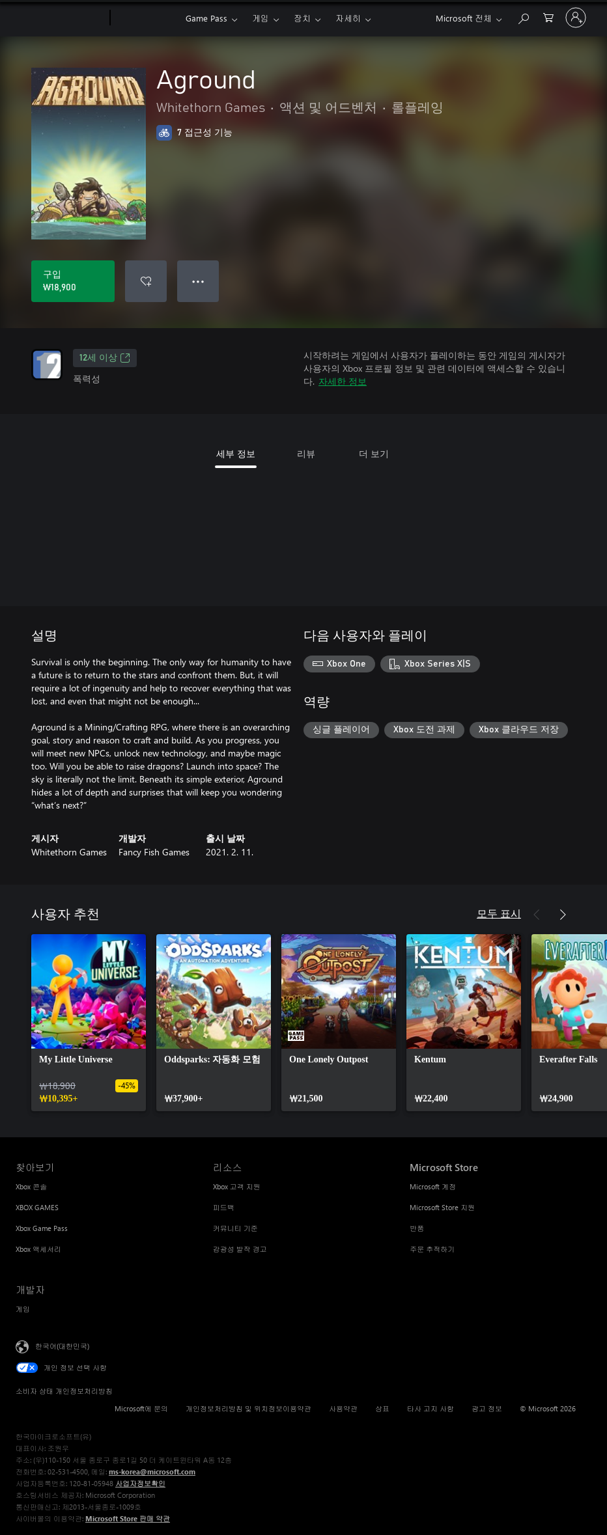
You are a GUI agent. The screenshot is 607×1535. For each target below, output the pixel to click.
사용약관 (343, 1408)
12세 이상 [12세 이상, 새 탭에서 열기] (104, 358)
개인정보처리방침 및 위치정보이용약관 (248, 1408)
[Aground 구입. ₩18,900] (73, 281)
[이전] (537, 915)
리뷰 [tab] (306, 453)
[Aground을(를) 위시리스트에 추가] (146, 281)
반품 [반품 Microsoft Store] (417, 1228)
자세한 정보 (342, 381)
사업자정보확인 (140, 1483)
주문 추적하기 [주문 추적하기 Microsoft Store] (432, 1249)
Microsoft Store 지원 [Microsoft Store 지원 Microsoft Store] (442, 1207)
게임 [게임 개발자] (23, 1309)
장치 (302, 17)
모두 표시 (499, 913)
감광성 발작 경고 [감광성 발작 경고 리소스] (240, 1249)
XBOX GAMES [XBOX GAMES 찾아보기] (37, 1207)
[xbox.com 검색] (523, 16)
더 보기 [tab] (374, 453)
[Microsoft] (60, 18)
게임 (260, 17)
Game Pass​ (206, 17)
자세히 (348, 17)
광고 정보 (487, 1408)
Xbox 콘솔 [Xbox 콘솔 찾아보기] (31, 1186)
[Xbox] (146, 18)
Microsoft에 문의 (141, 1408)
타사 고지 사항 (430, 1408)
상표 (382, 1408)
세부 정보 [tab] (235, 453)
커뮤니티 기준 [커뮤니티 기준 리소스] (235, 1228)
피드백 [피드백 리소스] (223, 1207)
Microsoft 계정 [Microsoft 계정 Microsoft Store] (433, 1186)
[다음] (563, 915)
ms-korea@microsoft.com (152, 1471)
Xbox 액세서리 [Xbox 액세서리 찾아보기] (38, 1249)
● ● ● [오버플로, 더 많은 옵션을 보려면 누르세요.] (198, 280)
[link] (88, 1022)
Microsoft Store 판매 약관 (127, 1518)
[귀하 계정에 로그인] (575, 17)
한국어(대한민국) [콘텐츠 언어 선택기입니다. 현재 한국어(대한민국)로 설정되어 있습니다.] (62, 1346)
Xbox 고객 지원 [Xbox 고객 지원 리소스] (237, 1186)
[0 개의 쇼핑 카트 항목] (548, 16)
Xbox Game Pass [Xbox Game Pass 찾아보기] (42, 1228)
